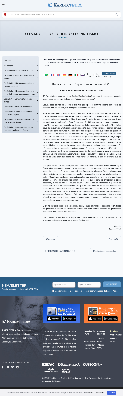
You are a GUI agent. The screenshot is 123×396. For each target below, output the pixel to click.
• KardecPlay (89, 345)
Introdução (8, 65)
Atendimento (116, 335)
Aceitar (112, 392)
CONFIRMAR (111, 284)
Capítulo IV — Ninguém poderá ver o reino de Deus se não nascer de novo (19, 92)
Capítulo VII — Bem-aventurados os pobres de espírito (19, 113)
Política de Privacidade (96, 392)
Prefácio (7, 61)
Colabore (114, 331)
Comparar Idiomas (109, 73)
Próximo (113, 239)
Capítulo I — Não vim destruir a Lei (18, 70)
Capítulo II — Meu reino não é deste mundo (19, 77)
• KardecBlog (89, 348)
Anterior (50, 239)
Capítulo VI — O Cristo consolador (18, 107)
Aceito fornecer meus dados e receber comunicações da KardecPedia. (86, 291)
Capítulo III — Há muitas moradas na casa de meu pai (19, 84)
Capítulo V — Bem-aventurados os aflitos (18, 100)
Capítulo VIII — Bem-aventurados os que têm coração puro (19, 121)
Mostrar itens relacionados (105, 251)
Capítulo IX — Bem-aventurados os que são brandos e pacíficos (18, 128)
